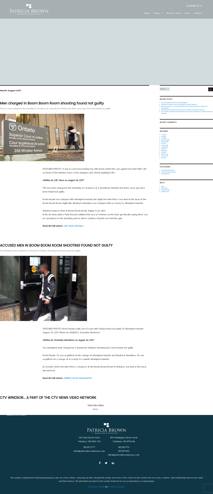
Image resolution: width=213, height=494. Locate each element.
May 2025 (163, 136)
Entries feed (164, 188)
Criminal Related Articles (20, 173)
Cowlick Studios (116, 486)
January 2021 (164, 145)
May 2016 (163, 158)
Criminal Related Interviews (168, 172)
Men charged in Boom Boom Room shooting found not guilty (52, 103)
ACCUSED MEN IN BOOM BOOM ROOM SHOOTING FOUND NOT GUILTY (56, 245)
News (187, 13)
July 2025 (163, 135)
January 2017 (164, 156)
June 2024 (163, 138)
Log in (162, 186)
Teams (156, 13)
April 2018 (163, 149)
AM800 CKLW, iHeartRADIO (78, 378)
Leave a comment (16, 178)
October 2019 (164, 147)
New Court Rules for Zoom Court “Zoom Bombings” (174, 102)
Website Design (96, 486)
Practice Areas (174, 13)
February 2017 (164, 154)
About (146, 13)
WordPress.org (165, 191)
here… (96, 409)
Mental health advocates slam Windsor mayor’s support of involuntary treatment (182, 110)
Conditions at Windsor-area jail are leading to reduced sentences (179, 104)
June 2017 (163, 152)
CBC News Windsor (74, 225)
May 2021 (163, 143)
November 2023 (165, 140)
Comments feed (165, 190)
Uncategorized (15, 410)
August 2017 (164, 151)
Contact (198, 13)
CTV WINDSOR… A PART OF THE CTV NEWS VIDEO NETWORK (48, 397)
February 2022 (164, 142)
